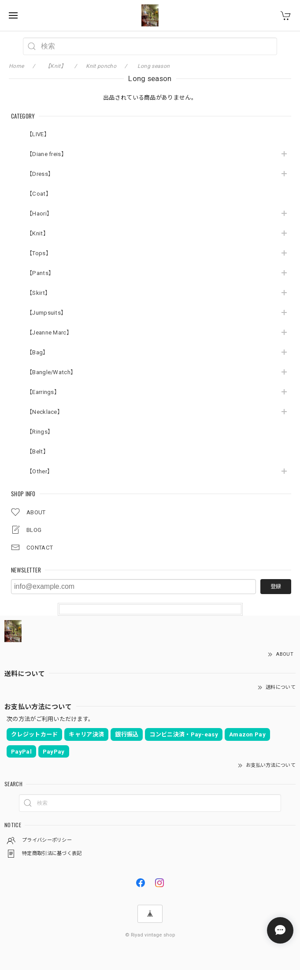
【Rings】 (39, 431)
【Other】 (39, 471)
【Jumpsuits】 (46, 312)
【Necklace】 (44, 412)
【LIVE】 (38, 134)
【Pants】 (40, 273)
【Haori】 (39, 213)
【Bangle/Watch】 (51, 372)
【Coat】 (39, 193)
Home (16, 66)
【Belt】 (37, 451)
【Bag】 (37, 352)
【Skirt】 (38, 293)
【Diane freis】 (46, 154)
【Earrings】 (43, 392)
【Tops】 (39, 253)
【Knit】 (37, 233)
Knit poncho (101, 66)
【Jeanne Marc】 (49, 332)
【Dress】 (40, 174)
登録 (275, 586)
